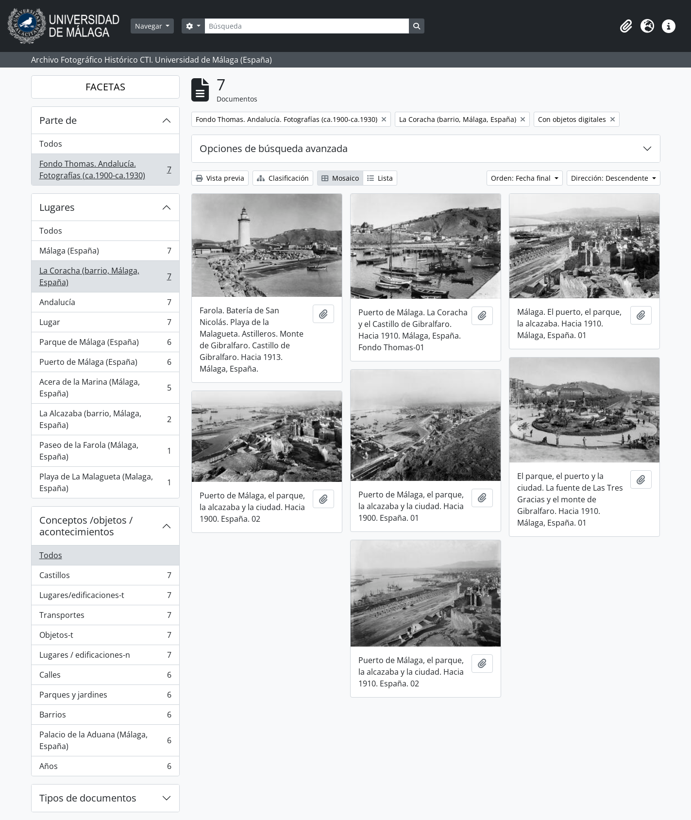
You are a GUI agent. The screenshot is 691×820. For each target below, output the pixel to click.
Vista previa (220, 178)
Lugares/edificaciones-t (105, 597)
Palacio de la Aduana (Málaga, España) (105, 740)
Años (105, 768)
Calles (105, 677)
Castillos (105, 577)
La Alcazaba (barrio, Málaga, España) (105, 419)
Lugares (57, 207)
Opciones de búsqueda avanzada (274, 148)
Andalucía (105, 304)
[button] (626, 26)
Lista (380, 178)
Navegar (149, 26)
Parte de (58, 120)
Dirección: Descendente (610, 178)
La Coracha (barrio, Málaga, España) (105, 276)
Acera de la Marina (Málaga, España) (105, 387)
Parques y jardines (105, 697)
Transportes (105, 617)
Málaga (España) (105, 253)
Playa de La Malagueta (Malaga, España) (105, 482)
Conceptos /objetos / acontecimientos (86, 525)
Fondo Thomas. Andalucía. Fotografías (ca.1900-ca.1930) (105, 169)
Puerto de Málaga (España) (105, 364)
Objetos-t (105, 637)
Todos (50, 143)
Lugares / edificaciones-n (105, 657)
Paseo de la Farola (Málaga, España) (105, 451)
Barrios (105, 717)
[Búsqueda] (306, 26)
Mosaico (340, 178)
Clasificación (283, 178)
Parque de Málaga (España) (105, 344)
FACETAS (105, 86)
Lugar (105, 324)
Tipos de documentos (87, 797)
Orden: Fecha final (522, 178)
